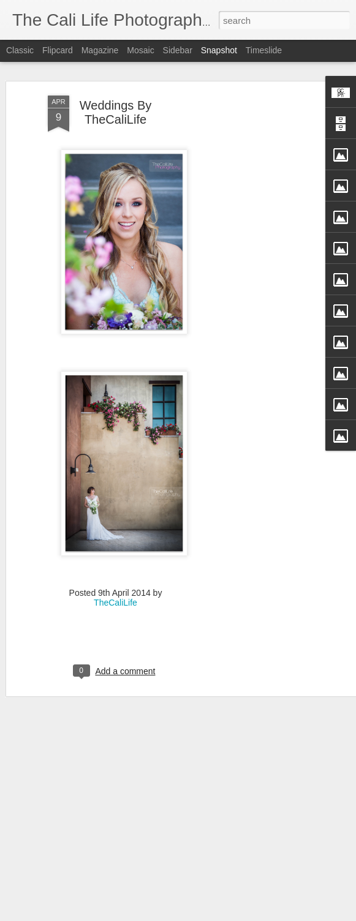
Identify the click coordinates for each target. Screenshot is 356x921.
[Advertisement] (250, 248)
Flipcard (57, 50)
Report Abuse (268, 914)
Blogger (232, 914)
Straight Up (226, 883)
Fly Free (81, 877)
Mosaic (140, 50)
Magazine (100, 50)
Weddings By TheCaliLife (115, 72)
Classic (20, 50)
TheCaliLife (115, 562)
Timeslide (264, 50)
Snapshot (219, 50)
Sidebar (177, 50)
